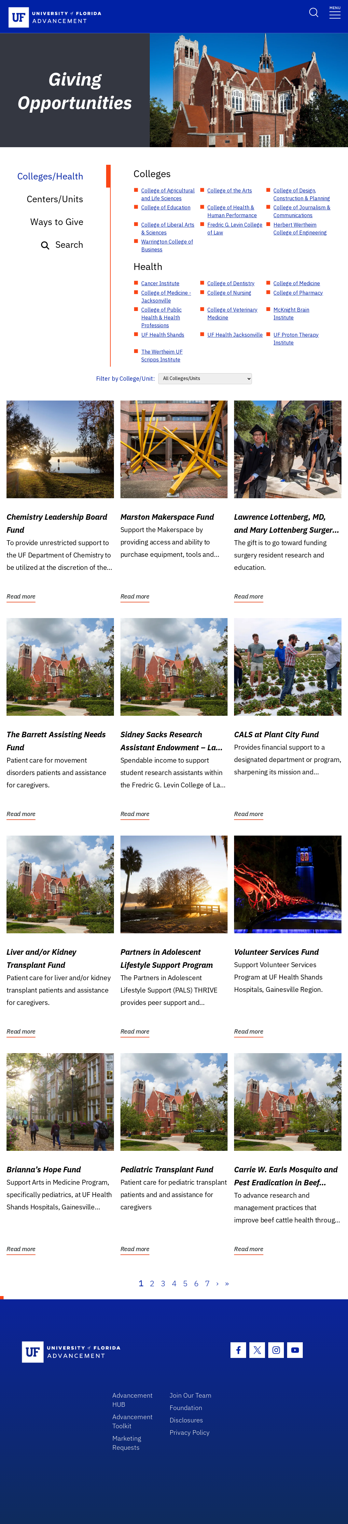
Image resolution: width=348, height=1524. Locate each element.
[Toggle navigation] (335, 12)
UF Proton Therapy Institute (296, 339)
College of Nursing (229, 292)
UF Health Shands (162, 335)
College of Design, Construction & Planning (301, 194)
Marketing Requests (126, 1443)
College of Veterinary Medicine (232, 313)
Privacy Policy (190, 1432)
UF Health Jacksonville (235, 335)
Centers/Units (55, 199)
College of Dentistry (231, 283)
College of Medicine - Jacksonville (166, 296)
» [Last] (227, 1283)
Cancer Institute (160, 283)
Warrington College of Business (167, 245)
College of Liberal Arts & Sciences (167, 228)
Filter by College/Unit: (125, 378)
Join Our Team (191, 1395)
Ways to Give (56, 222)
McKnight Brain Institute (291, 313)
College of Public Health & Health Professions (161, 317)
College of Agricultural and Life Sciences (168, 194)
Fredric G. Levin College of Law (234, 228)
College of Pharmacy (298, 292)
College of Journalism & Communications (301, 211)
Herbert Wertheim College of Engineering (300, 228)
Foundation (186, 1407)
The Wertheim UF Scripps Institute (162, 355)
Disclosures (186, 1420)
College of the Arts (229, 190)
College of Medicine (296, 283)
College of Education (165, 207)
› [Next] (217, 1283)
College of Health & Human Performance (232, 211)
